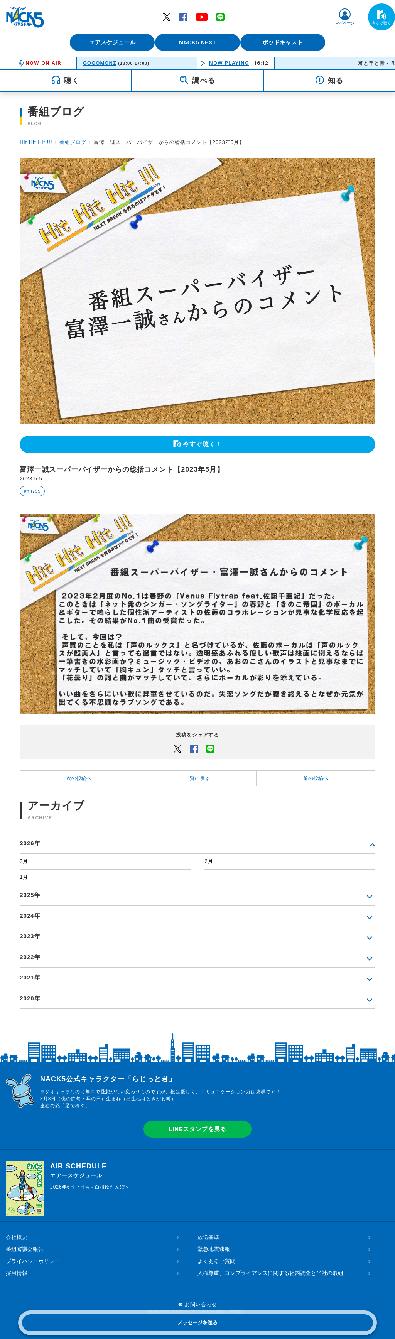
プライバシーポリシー (33, 1261)
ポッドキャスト (288, 42)
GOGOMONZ (99, 63)
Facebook (183, 16)
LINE (220, 16)
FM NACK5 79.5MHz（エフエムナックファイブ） (25, 17)
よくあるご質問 (216, 1261)
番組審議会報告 (25, 1249)
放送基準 (208, 1237)
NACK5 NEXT (197, 42)
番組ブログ (72, 142)
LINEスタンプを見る (197, 1129)
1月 (24, 877)
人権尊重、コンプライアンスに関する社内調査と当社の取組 (270, 1273)
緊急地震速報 (214, 1249)
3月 (24, 861)
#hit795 (32, 491)
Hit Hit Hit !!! (36, 142)
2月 (208, 861)
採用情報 (16, 1273)
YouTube (201, 16)
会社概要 (16, 1237)
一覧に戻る (197, 778)
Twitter (166, 16)
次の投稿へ (78, 778)
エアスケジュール (107, 42)
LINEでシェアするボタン (210, 748)
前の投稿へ (315, 778)
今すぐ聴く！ (202, 444)
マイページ (344, 23)
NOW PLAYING (229, 63)
